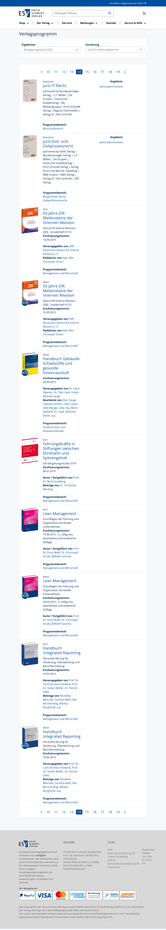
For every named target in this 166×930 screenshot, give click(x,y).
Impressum (114, 867)
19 (118, 72)
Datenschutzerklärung (120, 853)
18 (110, 72)
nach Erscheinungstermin (116, 50)
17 (102, 72)
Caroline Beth (63, 699)
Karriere (67, 22)
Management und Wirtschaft (60, 273)
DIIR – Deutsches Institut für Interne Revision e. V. (61, 250)
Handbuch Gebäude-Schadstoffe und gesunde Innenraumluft (61, 365)
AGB (110, 860)
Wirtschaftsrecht (53, 128)
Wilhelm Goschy (61, 556)
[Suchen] (79, 13)
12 (63, 72)
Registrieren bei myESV (133, 3)
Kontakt (111, 22)
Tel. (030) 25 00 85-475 (147, 860)
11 (56, 72)
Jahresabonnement (111, 86)
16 (94, 72)
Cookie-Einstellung (118, 856)
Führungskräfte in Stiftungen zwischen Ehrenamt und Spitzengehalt (61, 450)
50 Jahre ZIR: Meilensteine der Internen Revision (58, 217)
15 (87, 72)
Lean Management (59, 513)
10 (48, 72)
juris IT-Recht (54, 85)
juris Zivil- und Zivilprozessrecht (58, 144)
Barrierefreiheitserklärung (122, 863)
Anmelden (115, 3)
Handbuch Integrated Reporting (61, 650)
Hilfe (110, 849)
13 (71, 72)
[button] (25, 23)
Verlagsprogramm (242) (52, 50)
